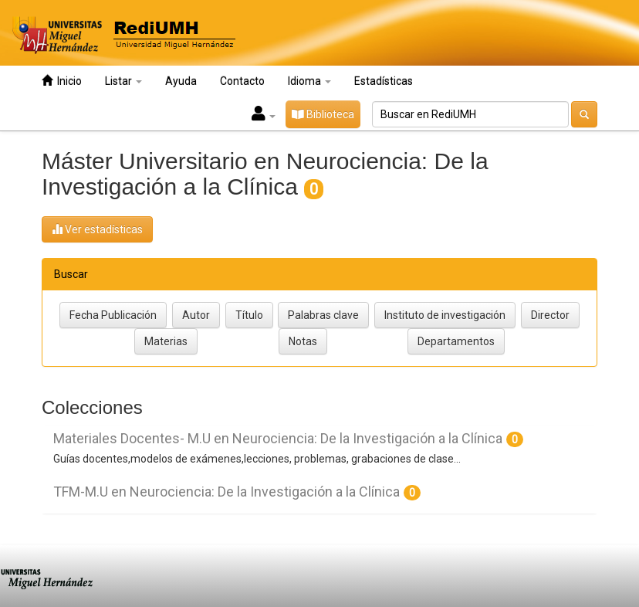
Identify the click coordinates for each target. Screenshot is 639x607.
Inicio (62, 80)
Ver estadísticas (97, 229)
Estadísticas (383, 81)
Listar (123, 81)
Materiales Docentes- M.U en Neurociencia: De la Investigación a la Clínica (277, 438)
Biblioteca (323, 114)
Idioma (309, 81)
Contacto (242, 81)
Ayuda (181, 81)
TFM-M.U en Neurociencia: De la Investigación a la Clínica (226, 491)
